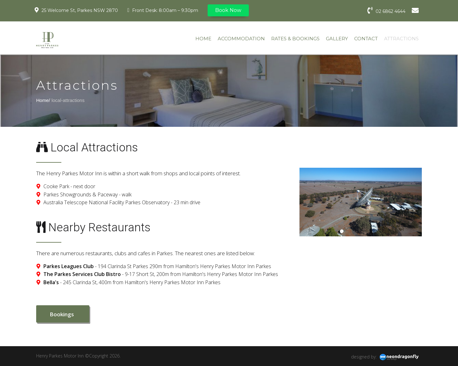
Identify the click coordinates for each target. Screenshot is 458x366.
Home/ (43, 100)
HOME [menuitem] (203, 39)
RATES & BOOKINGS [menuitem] (295, 39)
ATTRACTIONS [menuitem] (401, 39)
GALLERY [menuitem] (337, 39)
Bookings (63, 314)
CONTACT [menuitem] (366, 39)
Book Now (228, 10)
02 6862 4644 (386, 10)
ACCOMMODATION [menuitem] (241, 39)
